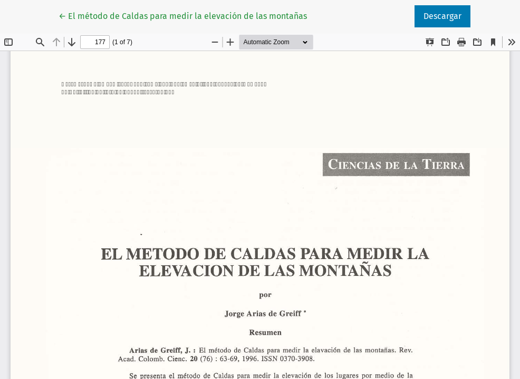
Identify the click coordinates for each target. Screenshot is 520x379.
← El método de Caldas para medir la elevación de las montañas (183, 15)
